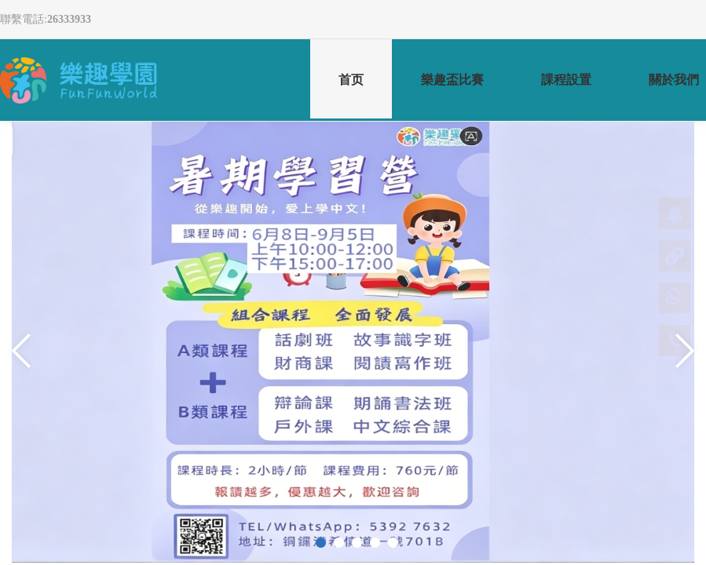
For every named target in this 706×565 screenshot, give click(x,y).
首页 (351, 97)
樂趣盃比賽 (452, 79)
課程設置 (566, 79)
